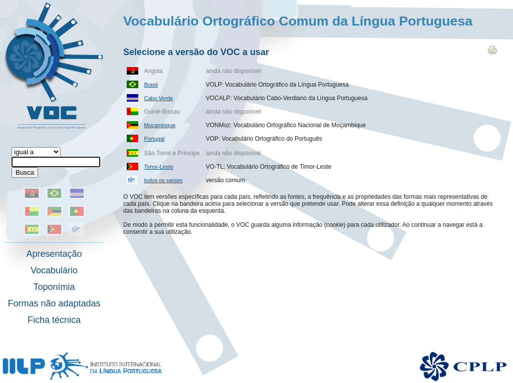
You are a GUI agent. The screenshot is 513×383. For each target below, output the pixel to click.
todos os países (163, 180)
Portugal (154, 139)
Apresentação (54, 254)
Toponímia (54, 287)
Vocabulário (54, 270)
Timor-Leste (158, 167)
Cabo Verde (158, 98)
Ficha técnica (54, 320)
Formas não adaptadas (54, 303)
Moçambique (160, 125)
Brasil (151, 85)
